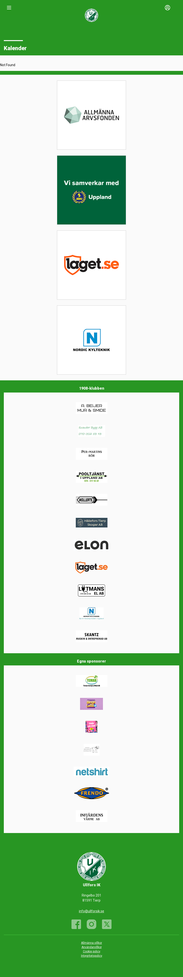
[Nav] (9, 7)
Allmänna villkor (91, 943)
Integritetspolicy (91, 955)
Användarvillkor (91, 947)
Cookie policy (91, 951)
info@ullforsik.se (91, 911)
